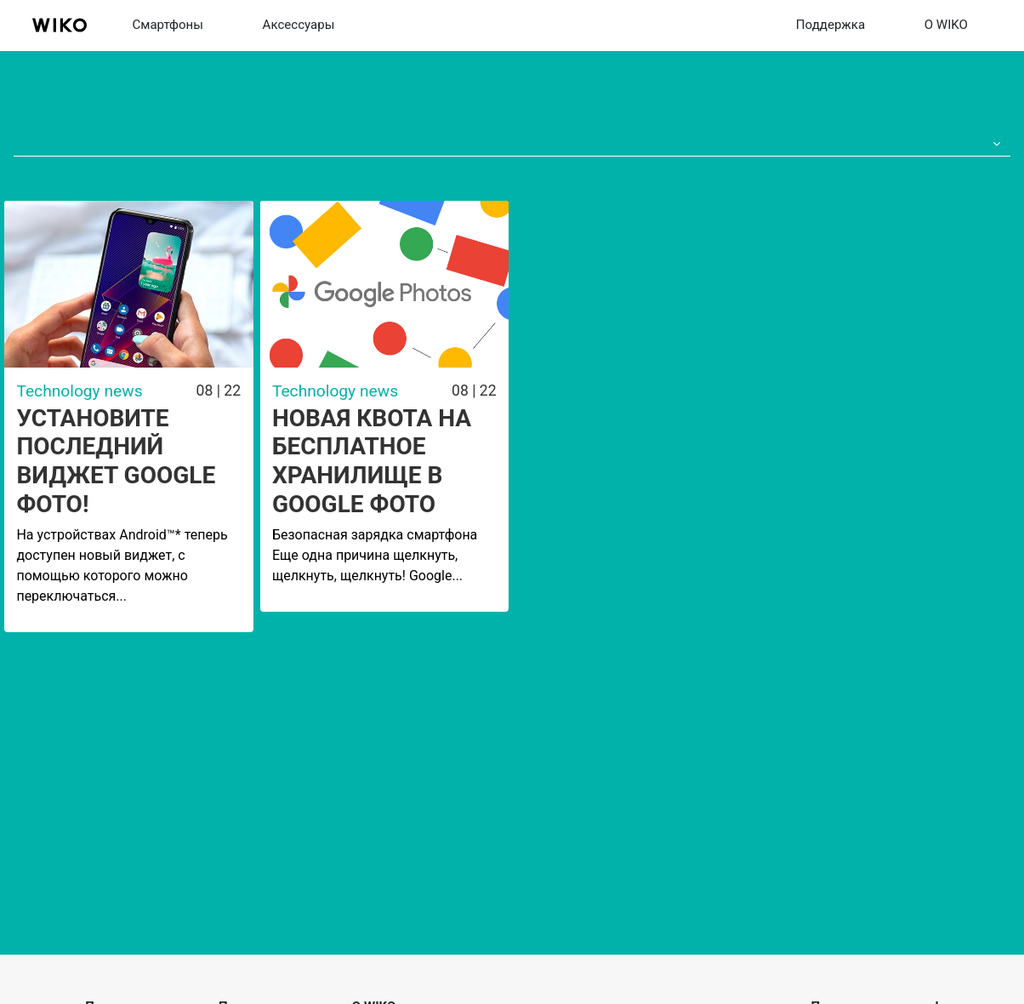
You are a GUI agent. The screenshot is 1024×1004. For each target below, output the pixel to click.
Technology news (79, 391)
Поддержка (830, 24)
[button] (993, 145)
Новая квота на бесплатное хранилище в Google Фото (371, 461)
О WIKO (946, 24)
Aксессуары (299, 24)
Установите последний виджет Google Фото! (115, 461)
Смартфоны (167, 24)
